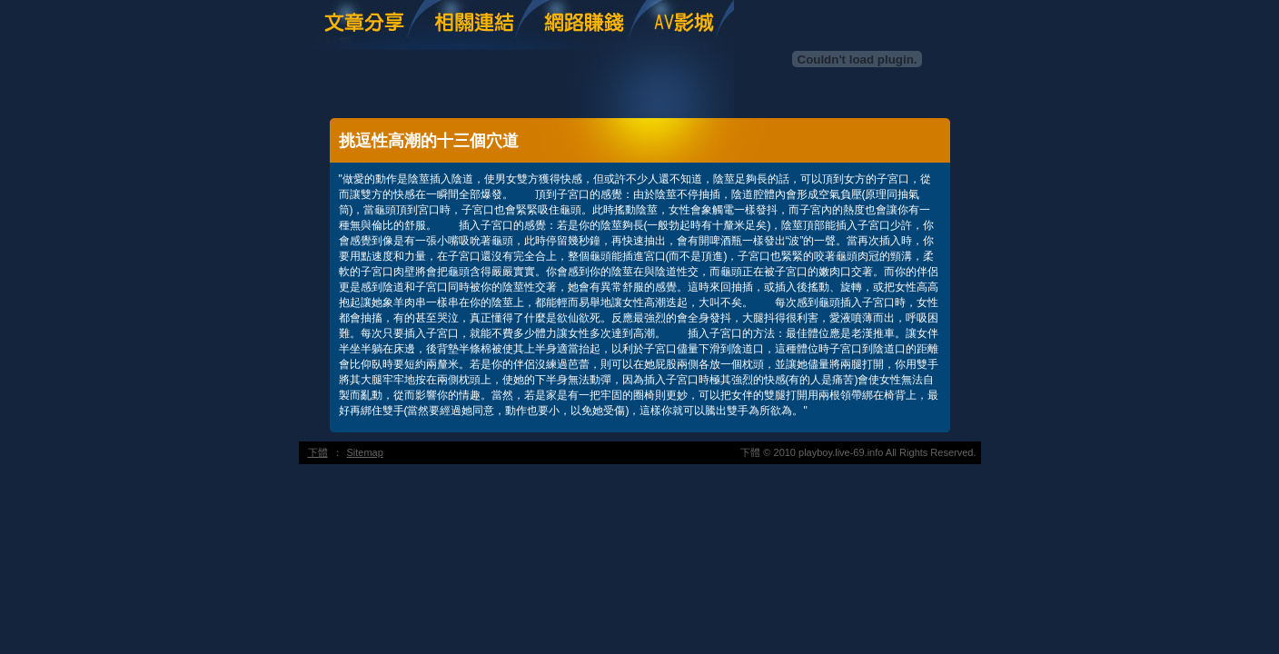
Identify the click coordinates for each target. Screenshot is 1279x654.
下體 (318, 452)
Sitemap (365, 452)
